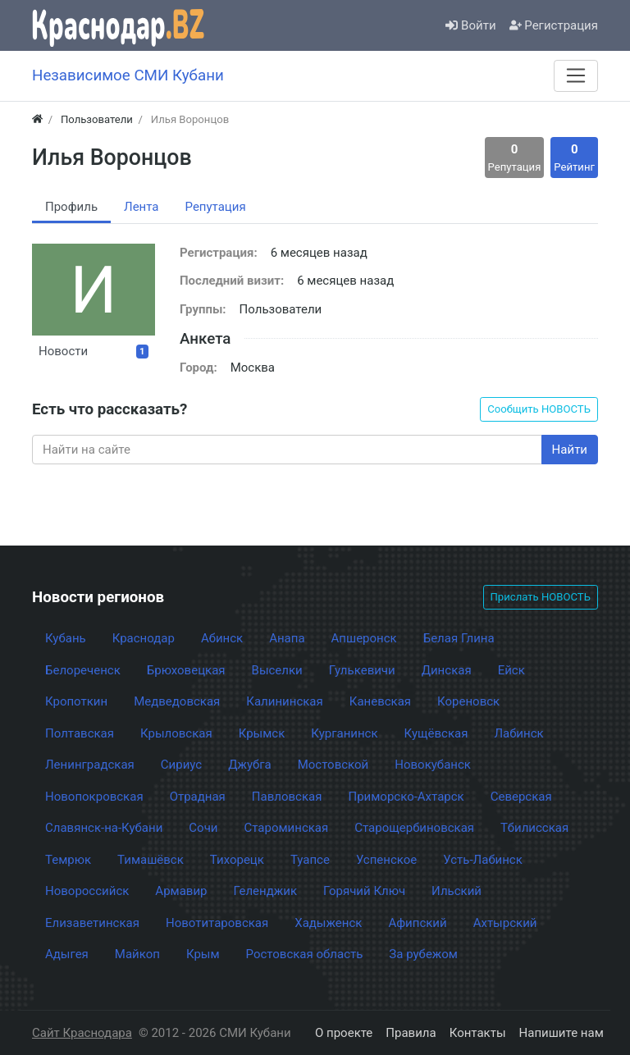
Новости (93, 351)
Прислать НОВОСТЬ (541, 597)
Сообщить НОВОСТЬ (539, 409)
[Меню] (576, 75)
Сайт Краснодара (82, 1032)
